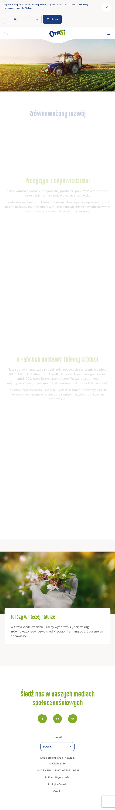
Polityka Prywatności (57, 777)
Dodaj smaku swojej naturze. (57, 757)
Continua (52, 19)
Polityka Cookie (57, 784)
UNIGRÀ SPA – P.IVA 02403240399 (57, 770)
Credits (57, 791)
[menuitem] (57, 746)
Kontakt (57, 737)
